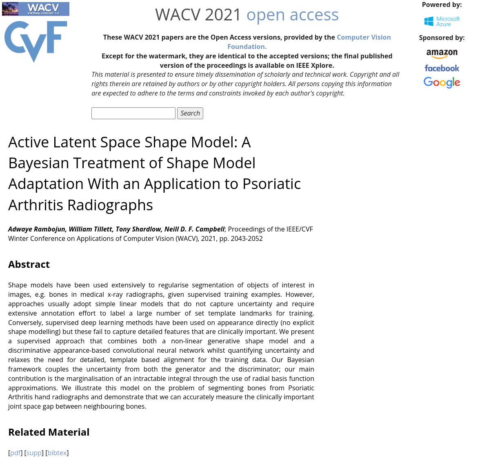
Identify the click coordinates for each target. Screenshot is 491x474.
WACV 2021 (198, 14)
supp (34, 452)
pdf (15, 452)
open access (293, 14)
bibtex (57, 452)
